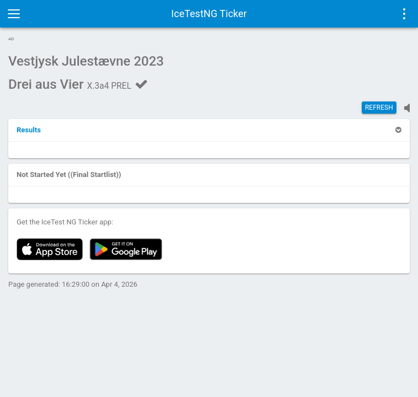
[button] (29, 130)
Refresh (379, 107)
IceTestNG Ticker (209, 13)
